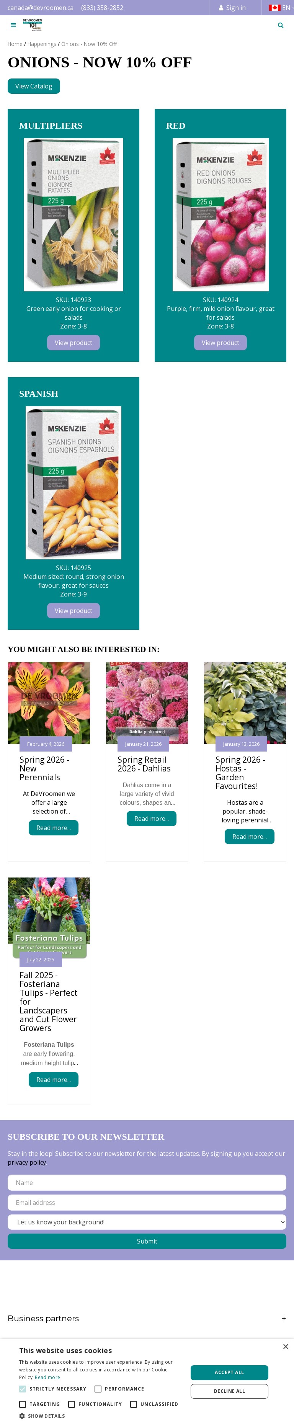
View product (73, 342)
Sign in (236, 7)
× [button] (285, 1347)
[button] (101, 1415)
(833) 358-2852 (102, 7)
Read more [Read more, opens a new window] (47, 1377)
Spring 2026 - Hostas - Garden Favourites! (240, 772)
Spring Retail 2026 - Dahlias (144, 764)
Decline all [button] (229, 1391)
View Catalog (33, 86)
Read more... (53, 828)
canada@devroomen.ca (41, 7)
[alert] (147, 1382)
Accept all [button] (229, 1372)
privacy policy (27, 1162)
